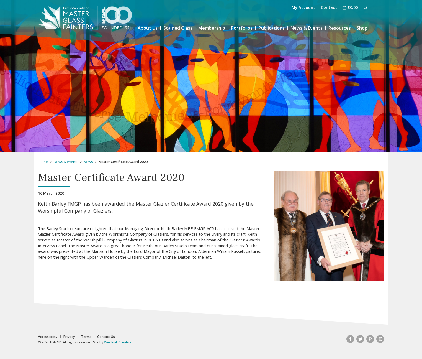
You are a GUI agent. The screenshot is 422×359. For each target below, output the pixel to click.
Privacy (69, 336)
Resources (339, 28)
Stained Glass (177, 28)
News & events (66, 161)
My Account (303, 8)
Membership (211, 28)
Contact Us (106, 336)
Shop (362, 28)
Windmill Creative (118, 342)
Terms (86, 336)
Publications (271, 28)
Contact (329, 8)
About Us (148, 28)
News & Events (306, 28)
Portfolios (242, 28)
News (88, 161)
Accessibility (48, 336)
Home (43, 161)
